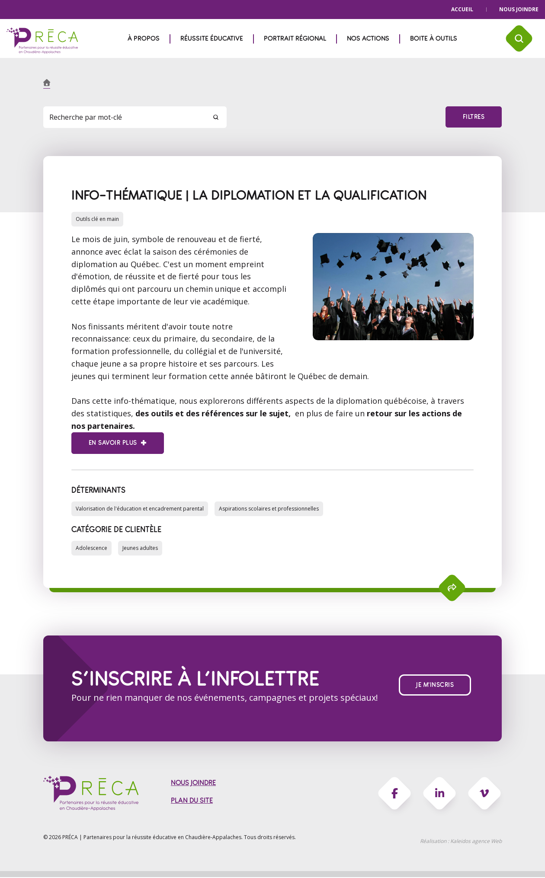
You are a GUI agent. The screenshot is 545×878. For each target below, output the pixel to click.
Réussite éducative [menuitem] (211, 38)
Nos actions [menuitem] (368, 38)
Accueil (462, 9)
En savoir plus (113, 443)
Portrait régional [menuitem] (295, 38)
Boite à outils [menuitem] (433, 38)
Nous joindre (519, 9)
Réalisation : (461, 842)
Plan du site (192, 801)
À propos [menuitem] (144, 38)
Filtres (473, 117)
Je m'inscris (435, 685)
